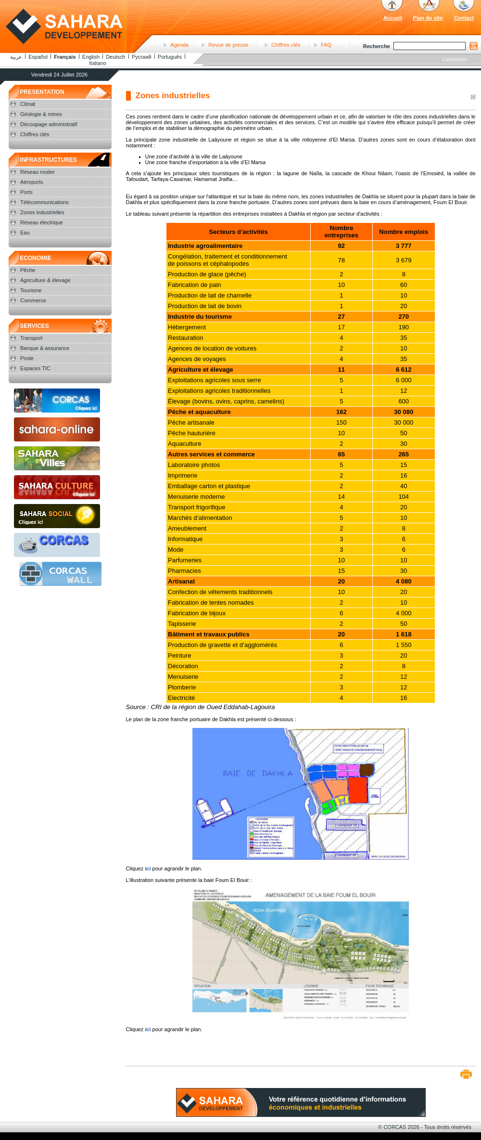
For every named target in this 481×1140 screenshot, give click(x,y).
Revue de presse (228, 45)
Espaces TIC (35, 368)
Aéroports (31, 182)
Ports (26, 192)
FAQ (326, 45)
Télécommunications (44, 202)
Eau (25, 232)
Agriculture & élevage (45, 280)
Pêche (27, 270)
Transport (31, 338)
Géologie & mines (41, 114)
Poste (27, 358)
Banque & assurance (44, 348)
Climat (27, 104)
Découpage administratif (48, 124)
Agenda (179, 45)
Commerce (33, 300)
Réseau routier (37, 172)
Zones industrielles (42, 212)
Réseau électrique (41, 222)
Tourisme (31, 290)
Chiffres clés (285, 45)
